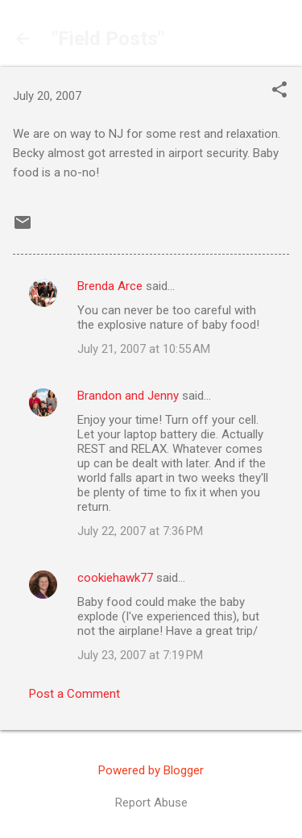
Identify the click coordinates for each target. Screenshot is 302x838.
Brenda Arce (110, 286)
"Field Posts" (108, 38)
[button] (279, 91)
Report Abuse (151, 802)
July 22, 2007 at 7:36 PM (140, 531)
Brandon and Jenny (128, 395)
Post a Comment (74, 694)
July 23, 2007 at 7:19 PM (140, 655)
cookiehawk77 (115, 577)
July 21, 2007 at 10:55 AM (143, 349)
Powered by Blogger (151, 770)
